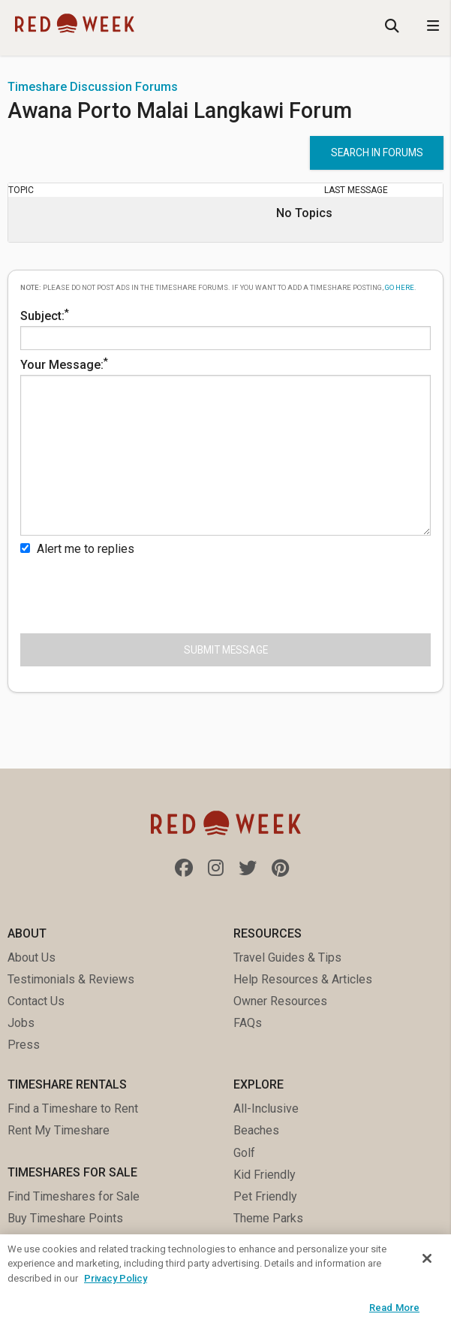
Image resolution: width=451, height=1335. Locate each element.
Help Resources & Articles (302, 979)
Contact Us (36, 1001)
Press (24, 1044)
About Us (32, 957)
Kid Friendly (264, 1174)
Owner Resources (280, 1001)
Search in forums (377, 152)
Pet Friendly (265, 1196)
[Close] (426, 1258)
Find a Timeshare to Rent (73, 1108)
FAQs (247, 1023)
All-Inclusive (266, 1108)
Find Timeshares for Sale (74, 1196)
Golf (244, 1153)
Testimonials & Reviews (71, 979)
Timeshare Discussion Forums (93, 87)
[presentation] (134, 592)
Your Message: (225, 445)
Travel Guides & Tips (287, 957)
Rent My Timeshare (59, 1130)
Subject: (225, 328)
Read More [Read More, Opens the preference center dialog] (394, 1307)
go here (399, 287)
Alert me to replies (77, 549)
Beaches (256, 1130)
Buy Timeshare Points (65, 1218)
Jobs (21, 1023)
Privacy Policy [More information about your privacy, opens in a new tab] (115, 1278)
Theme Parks (268, 1218)
